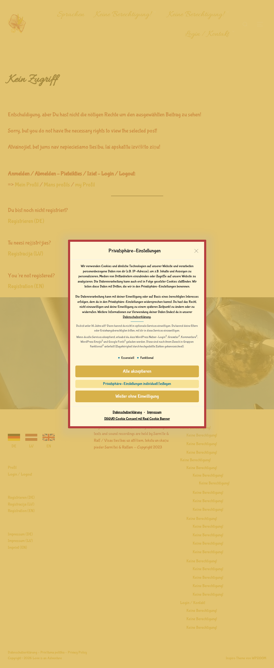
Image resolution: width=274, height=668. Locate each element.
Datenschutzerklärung (137, 317)
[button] (137, 371)
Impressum (154, 412)
